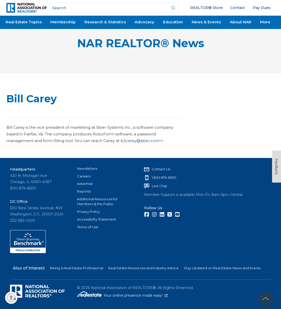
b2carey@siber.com (142, 140)
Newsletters (87, 168)
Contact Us (161, 169)
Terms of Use (87, 227)
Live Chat (159, 186)
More (265, 21)
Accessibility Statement (96, 219)
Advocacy (144, 21)
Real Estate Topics (24, 21)
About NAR (240, 21)
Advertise (85, 184)
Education (173, 21)
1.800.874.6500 (164, 177)
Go (173, 8)
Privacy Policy (88, 212)
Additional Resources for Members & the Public (97, 201)
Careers (83, 176)
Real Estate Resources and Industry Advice (143, 268)
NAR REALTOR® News (140, 43)
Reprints (84, 191)
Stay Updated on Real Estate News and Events (222, 268)
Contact (237, 7)
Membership (62, 21)
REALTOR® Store (206, 7)
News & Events (206, 21)
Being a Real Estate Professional (76, 268)
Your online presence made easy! (136, 295)
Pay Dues (262, 7)
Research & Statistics (105, 21)
